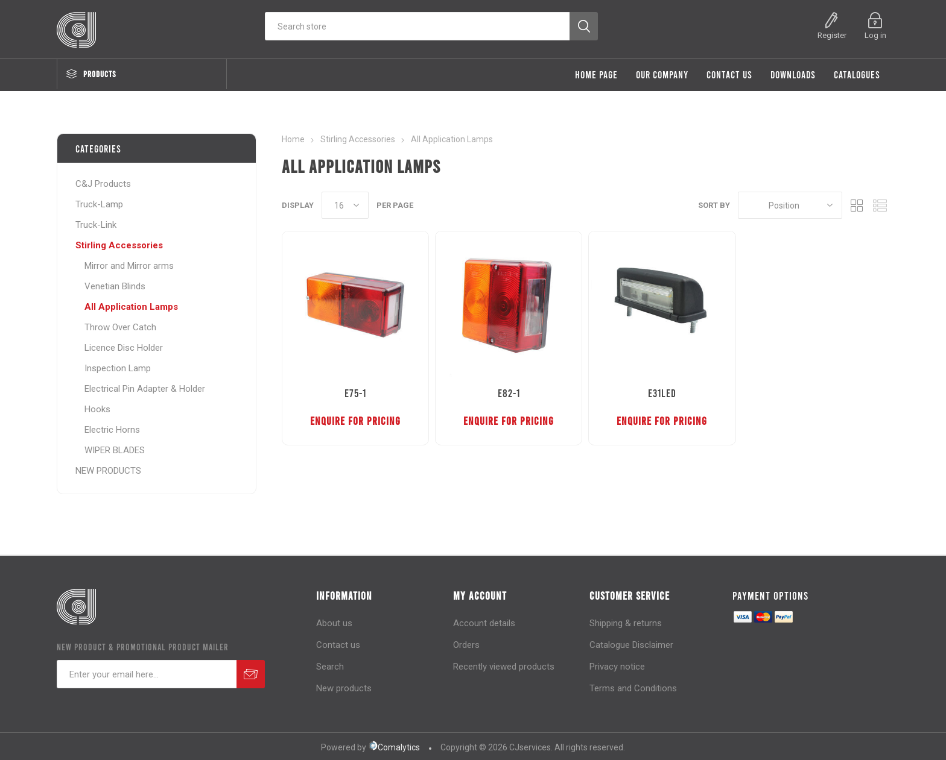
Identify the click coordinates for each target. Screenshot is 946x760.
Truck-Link (95, 224)
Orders (466, 644)
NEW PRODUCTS (108, 470)
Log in (875, 35)
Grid (857, 205)
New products (344, 688)
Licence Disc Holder (123, 347)
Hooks (97, 409)
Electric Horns (112, 429)
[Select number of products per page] (345, 205)
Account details (484, 623)
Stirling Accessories (119, 245)
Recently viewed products (503, 666)
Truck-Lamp (99, 204)
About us (334, 623)
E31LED (662, 393)
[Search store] (417, 26)
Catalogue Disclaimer (631, 644)
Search (330, 666)
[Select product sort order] (790, 205)
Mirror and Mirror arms (129, 265)
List (880, 205)
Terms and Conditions (633, 688)
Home (293, 139)
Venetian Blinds (114, 286)
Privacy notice (617, 666)
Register (831, 35)
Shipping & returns (625, 623)
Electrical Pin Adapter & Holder (144, 388)
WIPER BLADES (114, 450)
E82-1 (509, 393)
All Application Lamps (131, 306)
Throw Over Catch (120, 327)
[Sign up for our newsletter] (147, 674)
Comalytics (394, 747)
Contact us (338, 644)
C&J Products (103, 183)
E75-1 (355, 393)
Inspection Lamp (117, 368)
